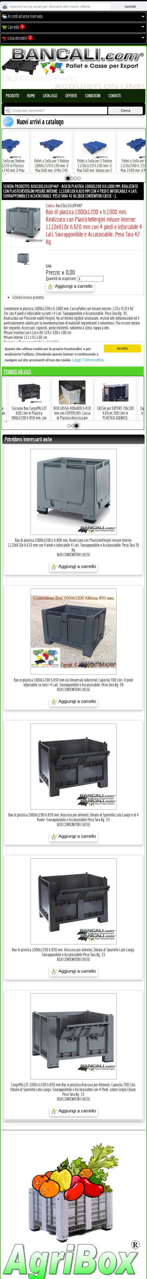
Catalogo (50, 95)
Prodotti (12, 95)
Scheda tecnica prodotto (28, 297)
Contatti (114, 95)
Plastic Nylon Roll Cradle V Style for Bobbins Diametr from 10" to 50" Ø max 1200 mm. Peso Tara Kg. (51, 160)
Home (31, 95)
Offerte (71, 95)
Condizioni (92, 95)
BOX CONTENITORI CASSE (73, 554)
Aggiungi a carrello (70, 286)
